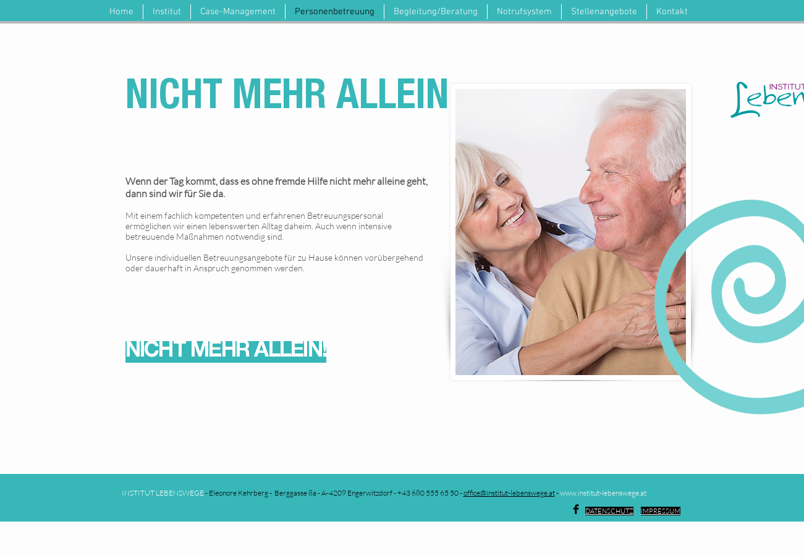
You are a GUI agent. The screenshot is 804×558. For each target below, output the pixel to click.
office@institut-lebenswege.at (509, 492)
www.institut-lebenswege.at (603, 492)
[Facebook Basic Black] (576, 509)
